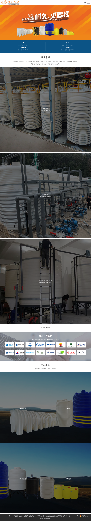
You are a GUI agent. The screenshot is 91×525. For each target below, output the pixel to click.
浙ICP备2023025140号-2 (73, 516)
